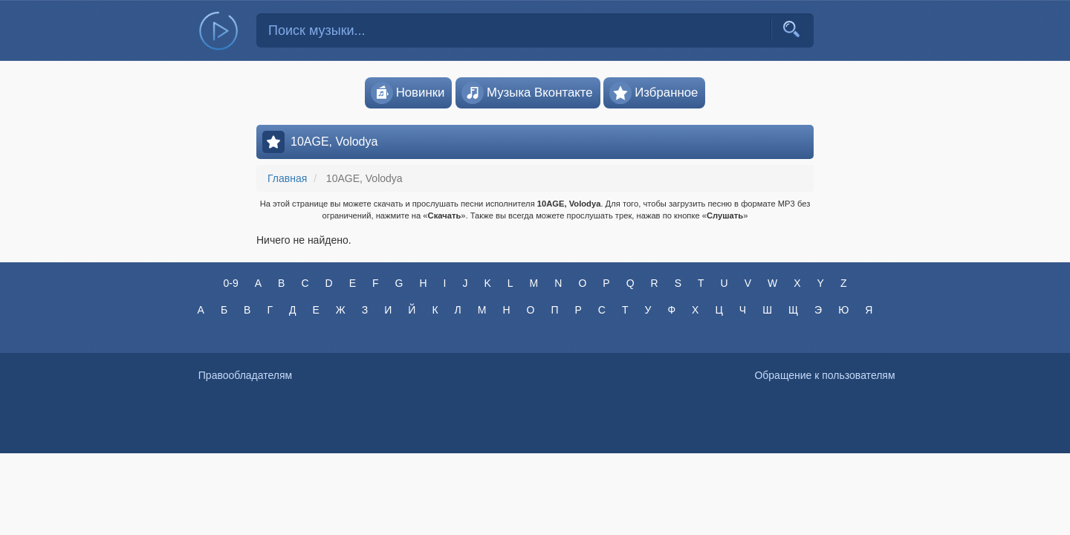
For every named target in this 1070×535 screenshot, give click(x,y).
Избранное (653, 93)
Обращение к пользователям (824, 375)
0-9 (230, 283)
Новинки (408, 93)
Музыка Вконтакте (527, 93)
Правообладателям (245, 375)
